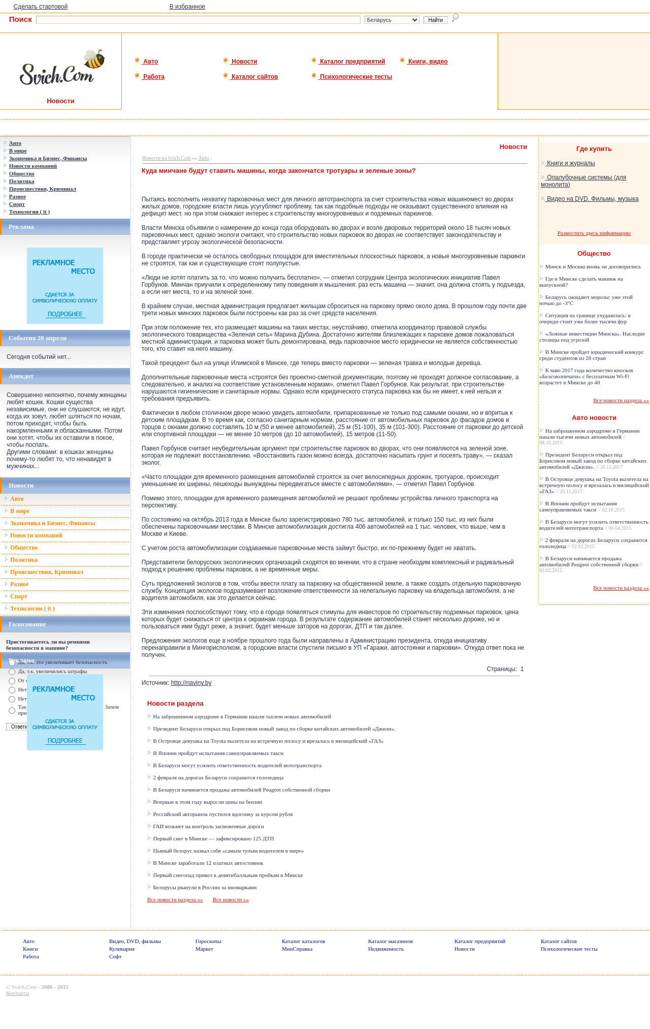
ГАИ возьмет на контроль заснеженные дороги (205, 826)
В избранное (187, 6)
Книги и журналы (568, 163)
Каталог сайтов (250, 76)
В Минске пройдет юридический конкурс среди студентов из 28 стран (591, 355)
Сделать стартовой (41, 6)
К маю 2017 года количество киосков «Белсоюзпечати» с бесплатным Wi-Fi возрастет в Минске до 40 (586, 376)
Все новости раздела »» (175, 899)
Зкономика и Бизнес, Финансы (49, 523)
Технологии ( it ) (29, 608)
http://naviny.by (191, 682)
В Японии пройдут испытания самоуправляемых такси (215, 753)
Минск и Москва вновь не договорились (590, 266)
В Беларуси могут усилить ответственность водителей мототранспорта (234, 765)
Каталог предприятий (348, 61)
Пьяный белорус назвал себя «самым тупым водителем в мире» (225, 851)
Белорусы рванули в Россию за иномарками (202, 887)
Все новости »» (231, 899)
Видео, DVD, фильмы (135, 941)
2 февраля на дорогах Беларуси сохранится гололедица (215, 777)
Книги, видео (423, 61)
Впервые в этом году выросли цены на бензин (205, 802)
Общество (21, 547)
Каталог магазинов (390, 941)
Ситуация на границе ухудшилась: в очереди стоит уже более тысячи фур (585, 318)
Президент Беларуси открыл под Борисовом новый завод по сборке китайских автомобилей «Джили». (271, 728)
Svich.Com (24, 987)
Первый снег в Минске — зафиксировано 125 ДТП (210, 838)
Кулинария (122, 949)
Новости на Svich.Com (166, 158)
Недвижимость (386, 949)
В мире (16, 510)
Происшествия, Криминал (43, 572)
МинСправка (297, 949)
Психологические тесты (351, 76)
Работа (149, 76)
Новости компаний (33, 535)
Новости (239, 61)
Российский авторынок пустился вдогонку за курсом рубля (220, 814)
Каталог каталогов (304, 941)
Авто (146, 61)
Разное (16, 584)
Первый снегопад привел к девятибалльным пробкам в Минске (225, 875)
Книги (30, 949)
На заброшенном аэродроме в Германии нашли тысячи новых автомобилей (239, 716)
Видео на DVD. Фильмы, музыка (590, 198)
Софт (115, 956)
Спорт (15, 596)
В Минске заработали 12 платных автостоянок (205, 863)
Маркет (204, 949)
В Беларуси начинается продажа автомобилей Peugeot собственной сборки (238, 789)
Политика (21, 559)
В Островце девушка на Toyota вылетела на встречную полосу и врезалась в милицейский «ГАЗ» (265, 741)
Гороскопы (208, 941)
